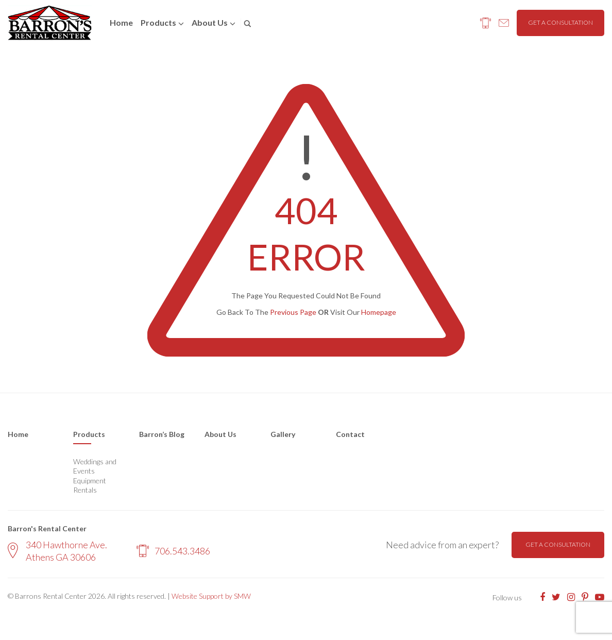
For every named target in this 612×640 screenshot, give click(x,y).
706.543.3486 (173, 551)
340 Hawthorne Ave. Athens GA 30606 (57, 550)
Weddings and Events (94, 466)
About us (210, 22)
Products (158, 22)
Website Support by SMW (211, 596)
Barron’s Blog (161, 434)
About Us (220, 434)
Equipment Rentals (89, 485)
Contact (350, 434)
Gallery (282, 434)
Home (121, 22)
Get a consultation (560, 22)
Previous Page (293, 312)
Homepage (378, 312)
